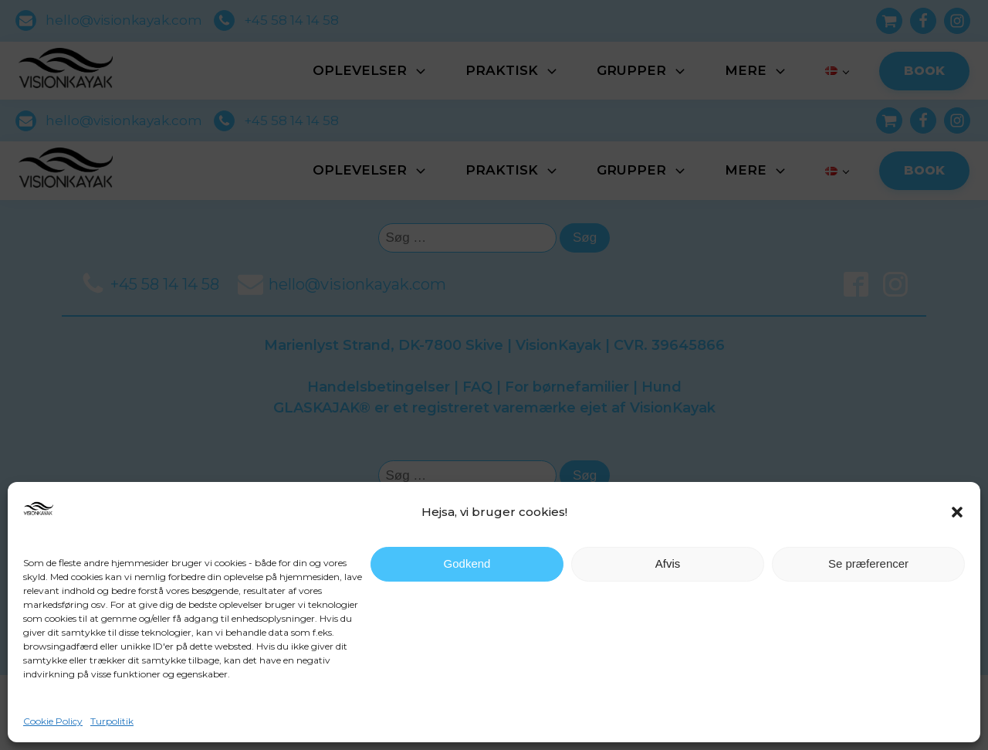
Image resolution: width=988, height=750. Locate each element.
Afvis (668, 563)
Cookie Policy (53, 721)
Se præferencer (868, 563)
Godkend (467, 563)
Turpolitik (112, 721)
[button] (957, 512)
